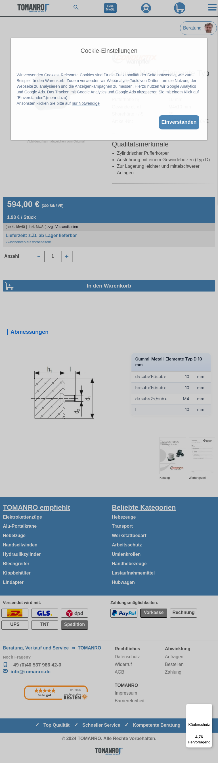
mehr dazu (56, 97)
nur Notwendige (86, 103)
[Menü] (209, 707)
